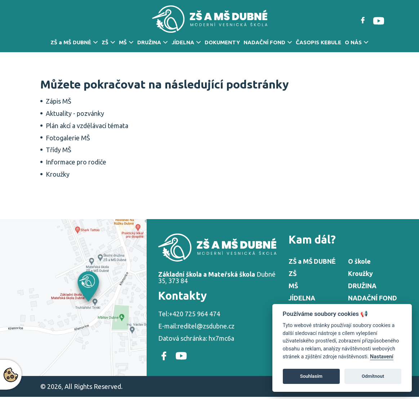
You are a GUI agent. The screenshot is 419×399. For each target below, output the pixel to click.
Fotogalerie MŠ (68, 137)
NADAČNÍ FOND (264, 42)
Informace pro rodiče (76, 162)
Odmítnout (373, 376)
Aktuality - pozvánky (75, 113)
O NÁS (353, 42)
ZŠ (105, 42)
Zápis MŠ (58, 101)
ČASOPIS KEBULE (318, 42)
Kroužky (58, 174)
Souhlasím (311, 376)
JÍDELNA (182, 42)
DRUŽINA (149, 42)
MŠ (123, 42)
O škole (359, 261)
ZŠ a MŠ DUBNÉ (70, 42)
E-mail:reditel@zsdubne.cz (196, 326)
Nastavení (381, 357)
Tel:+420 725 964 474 (189, 313)
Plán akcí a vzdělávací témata (87, 125)
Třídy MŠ (58, 149)
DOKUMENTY (222, 42)
